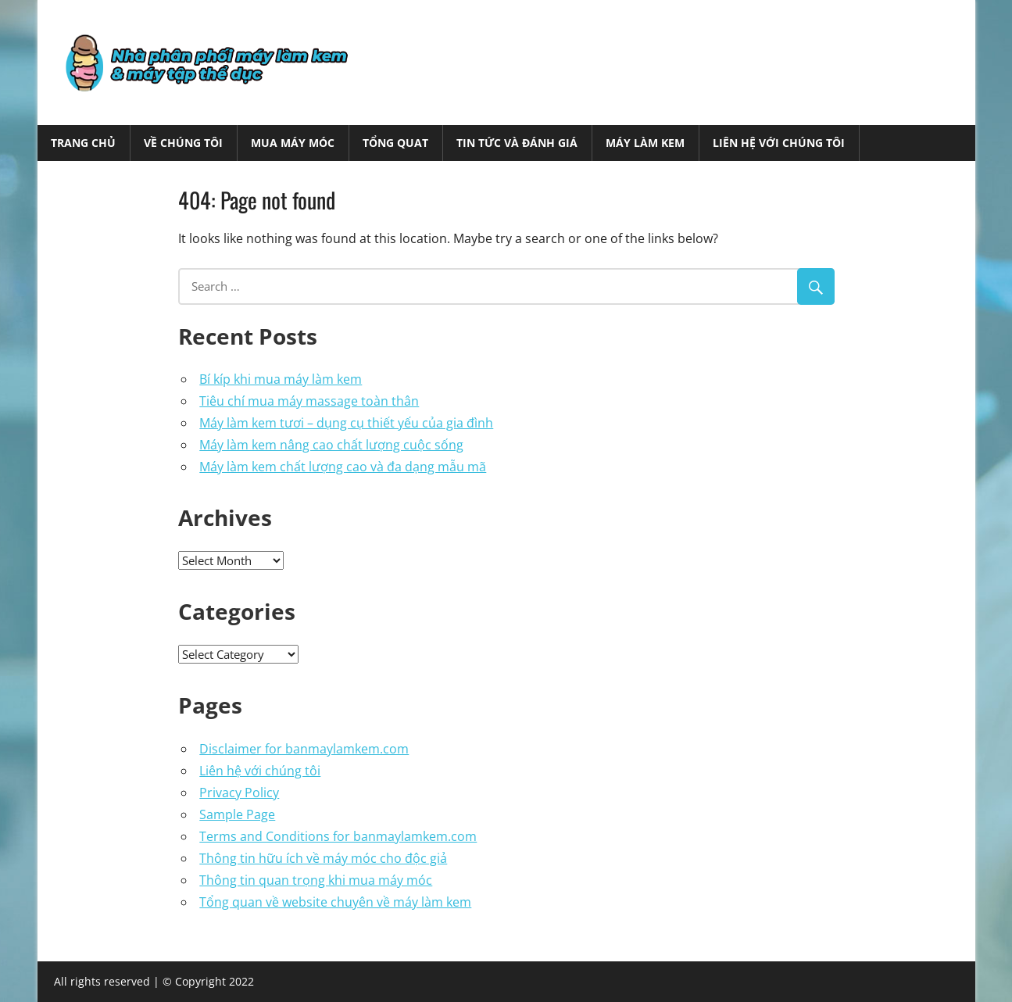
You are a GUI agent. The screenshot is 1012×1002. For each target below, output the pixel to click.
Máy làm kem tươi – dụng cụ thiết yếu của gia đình (346, 422)
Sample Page (237, 814)
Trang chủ (83, 142)
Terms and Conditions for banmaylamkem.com (338, 836)
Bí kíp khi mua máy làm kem (280, 379)
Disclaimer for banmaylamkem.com (304, 748)
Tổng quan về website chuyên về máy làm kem (335, 902)
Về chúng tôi (183, 142)
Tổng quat (395, 142)
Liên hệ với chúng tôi (779, 142)
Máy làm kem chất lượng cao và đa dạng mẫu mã (342, 466)
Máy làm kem (645, 142)
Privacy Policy (239, 792)
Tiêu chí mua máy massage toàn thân (309, 401)
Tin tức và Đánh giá (517, 142)
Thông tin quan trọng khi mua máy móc (315, 880)
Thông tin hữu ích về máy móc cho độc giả (323, 858)
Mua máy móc (292, 142)
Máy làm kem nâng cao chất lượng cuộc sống (331, 444)
